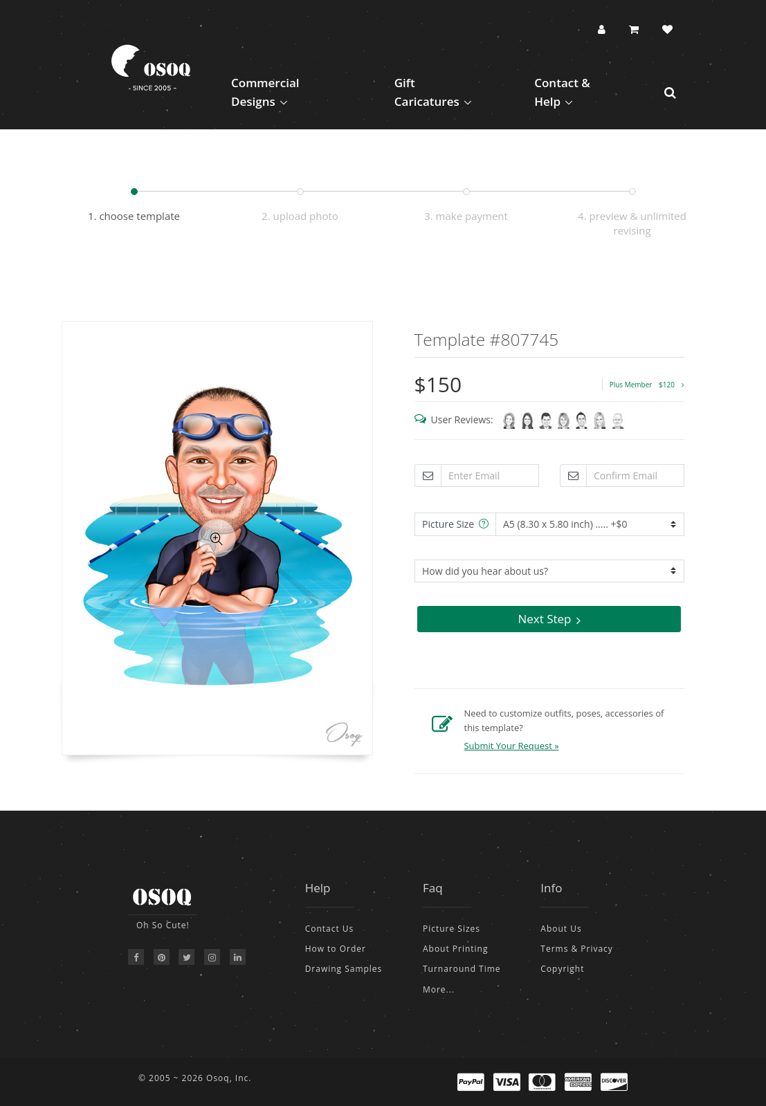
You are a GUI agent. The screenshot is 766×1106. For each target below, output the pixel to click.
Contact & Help (562, 92)
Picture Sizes (451, 928)
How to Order (335, 949)
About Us (560, 928)
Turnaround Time (462, 969)
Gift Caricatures (426, 92)
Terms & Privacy (576, 949)
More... (439, 989)
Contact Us (329, 928)
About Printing (456, 949)
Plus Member (647, 384)
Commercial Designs (265, 92)
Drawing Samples (344, 969)
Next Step (549, 619)
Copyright (562, 969)
